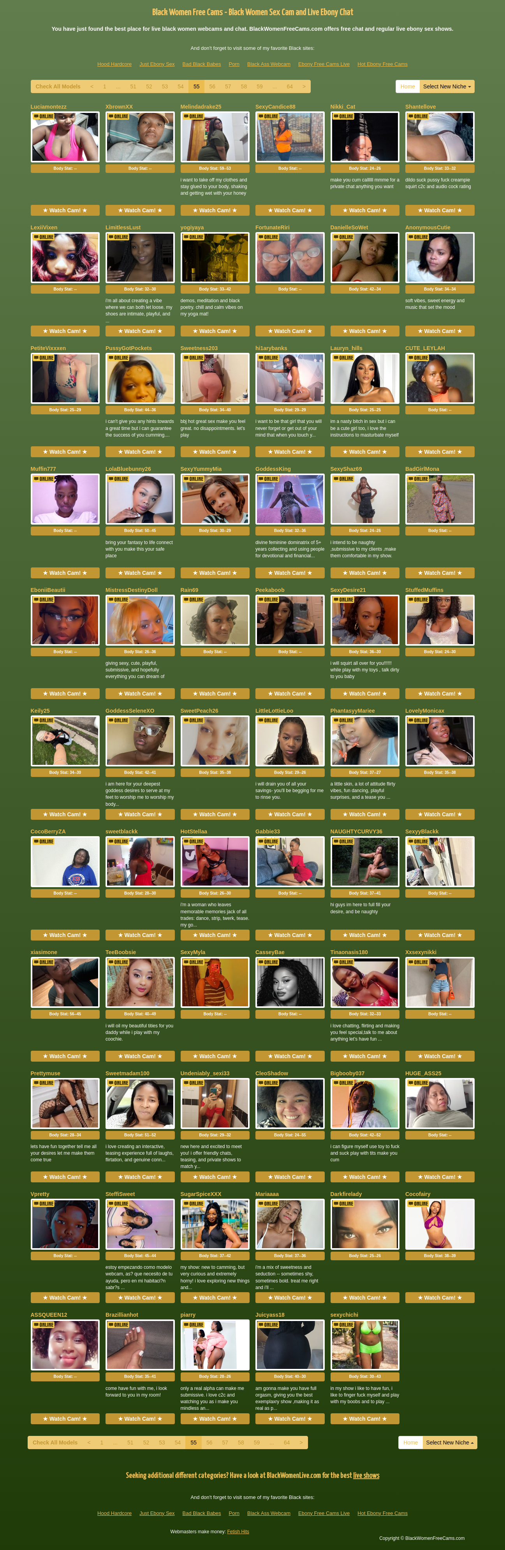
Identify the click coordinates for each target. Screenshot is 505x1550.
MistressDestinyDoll (132, 590)
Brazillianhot (122, 1315)
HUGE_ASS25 (423, 1073)
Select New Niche (447, 86)
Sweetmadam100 (128, 1073)
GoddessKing (273, 469)
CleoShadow (271, 1073)
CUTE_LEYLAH (425, 348)
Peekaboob (270, 590)
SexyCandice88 (275, 107)
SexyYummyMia (201, 469)
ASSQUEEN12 (49, 1315)
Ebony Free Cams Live (324, 64)
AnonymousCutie (427, 227)
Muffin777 (43, 469)
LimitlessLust (123, 227)
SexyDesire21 (348, 590)
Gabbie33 (267, 831)
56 (212, 86)
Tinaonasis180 (349, 952)
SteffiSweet (120, 1194)
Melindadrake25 (201, 107)
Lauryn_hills (346, 348)
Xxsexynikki (420, 952)
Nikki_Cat (343, 107)
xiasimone (44, 952)
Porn (234, 64)
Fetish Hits (238, 1531)
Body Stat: (65, 168)
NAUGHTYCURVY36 (357, 831)
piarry (188, 1315)
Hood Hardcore (114, 64)
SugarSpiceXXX (201, 1194)
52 (149, 86)
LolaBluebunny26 (128, 469)
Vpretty (40, 1194)
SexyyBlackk (422, 831)
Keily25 (40, 711)
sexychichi (345, 1315)
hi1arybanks (271, 348)
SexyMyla (193, 952)
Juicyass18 (270, 1315)
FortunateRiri (272, 227)
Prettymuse (45, 1073)
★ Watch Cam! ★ (65, 210)
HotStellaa (194, 831)
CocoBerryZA (48, 831)
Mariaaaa (267, 1194)
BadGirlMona (422, 469)
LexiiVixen (44, 227)
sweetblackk (122, 831)
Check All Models (58, 86)
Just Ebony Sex (156, 64)
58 (244, 86)
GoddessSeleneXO (130, 711)
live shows (366, 1476)
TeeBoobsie (121, 952)
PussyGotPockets (129, 348)
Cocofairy (418, 1194)
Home (408, 86)
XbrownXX (119, 107)
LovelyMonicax (424, 711)
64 (290, 86)
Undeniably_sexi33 (205, 1073)
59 (260, 86)
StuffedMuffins (424, 590)
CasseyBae (270, 952)
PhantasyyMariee (353, 711)
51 (133, 86)
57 (228, 86)
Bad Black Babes (202, 64)
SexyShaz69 (346, 469)
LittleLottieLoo (274, 711)
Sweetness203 (199, 348)
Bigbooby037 (348, 1073)
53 (165, 86)
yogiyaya (192, 227)
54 (181, 86)
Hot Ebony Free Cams (382, 64)
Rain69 (190, 590)
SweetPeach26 (199, 711)
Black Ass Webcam (268, 64)
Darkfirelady (346, 1194)
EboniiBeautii (48, 590)
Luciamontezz (49, 107)
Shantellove (420, 107)
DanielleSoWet (349, 227)
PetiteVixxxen (48, 348)
